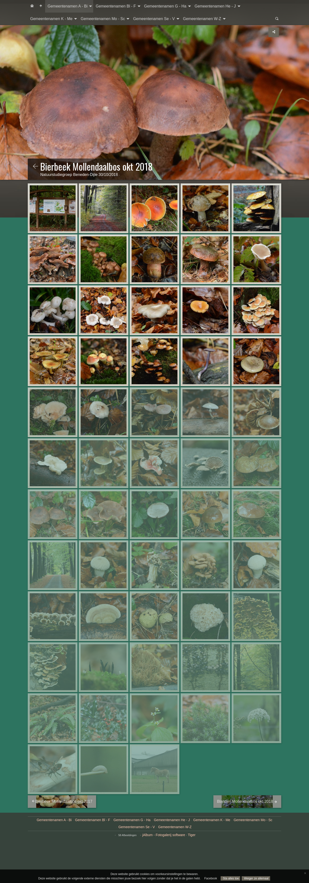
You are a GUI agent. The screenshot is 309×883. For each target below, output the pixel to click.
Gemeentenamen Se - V (154, 19)
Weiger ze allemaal (255, 878)
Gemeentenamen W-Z (202, 19)
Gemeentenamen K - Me (51, 19)
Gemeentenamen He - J (215, 6)
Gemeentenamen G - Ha (165, 6)
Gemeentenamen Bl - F (116, 6)
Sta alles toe (230, 878)
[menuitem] (32, 6)
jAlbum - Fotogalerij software (163, 835)
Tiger (191, 835)
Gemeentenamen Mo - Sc (103, 19)
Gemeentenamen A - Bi (67, 6)
